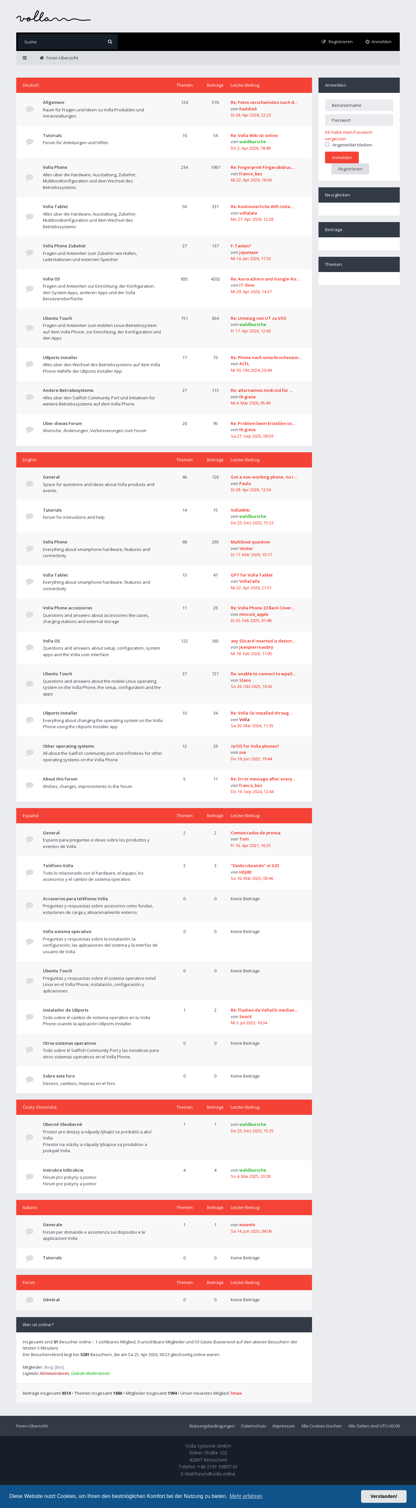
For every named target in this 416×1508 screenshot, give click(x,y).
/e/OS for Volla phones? (255, 746)
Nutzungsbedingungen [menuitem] (212, 1426)
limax (236, 1393)
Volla (244, 719)
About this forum (60, 779)
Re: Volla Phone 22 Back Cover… (263, 608)
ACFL (244, 364)
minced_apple (253, 614)
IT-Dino (246, 285)
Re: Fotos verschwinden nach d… (264, 102)
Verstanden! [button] (383, 1496)
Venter (246, 548)
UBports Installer (60, 357)
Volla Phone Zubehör (64, 246)
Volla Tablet (55, 206)
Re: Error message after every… (263, 779)
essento (247, 1225)
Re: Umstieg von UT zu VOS (258, 318)
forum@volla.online (215, 1474)
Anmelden (335, 85)
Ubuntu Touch (57, 318)
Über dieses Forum (62, 423)
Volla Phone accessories (67, 608)
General (51, 477)
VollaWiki (240, 510)
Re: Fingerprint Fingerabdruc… (262, 167)
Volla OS (51, 279)
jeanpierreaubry (256, 647)
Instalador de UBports (65, 1010)
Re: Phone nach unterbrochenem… (266, 357)
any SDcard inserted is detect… (263, 641)
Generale (52, 1225)
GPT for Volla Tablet (252, 575)
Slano (245, 680)
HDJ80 (245, 872)
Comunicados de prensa (255, 833)
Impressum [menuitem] (284, 1426)
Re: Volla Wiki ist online (254, 135)
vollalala (248, 213)
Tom (244, 839)
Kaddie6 (247, 109)
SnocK (245, 1016)
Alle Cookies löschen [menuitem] (321, 1426)
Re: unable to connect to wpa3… (263, 674)
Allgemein (53, 102)
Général (51, 1299)
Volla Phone (55, 167)
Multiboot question (250, 542)
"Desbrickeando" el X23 (255, 865)
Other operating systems (68, 746)
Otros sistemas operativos (69, 1043)
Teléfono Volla (58, 865)
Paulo (245, 483)
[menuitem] (378, 41)
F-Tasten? (241, 246)
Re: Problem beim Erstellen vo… (263, 423)
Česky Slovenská (40, 1107)
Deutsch (31, 85)
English (30, 460)
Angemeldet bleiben (348, 145)
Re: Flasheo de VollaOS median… (264, 1010)
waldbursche (252, 141)
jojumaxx (248, 252)
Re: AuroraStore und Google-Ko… (265, 279)
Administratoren (54, 1373)
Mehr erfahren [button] (246, 1496)
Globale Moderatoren (90, 1373)
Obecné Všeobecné (62, 1124)
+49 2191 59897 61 (217, 1467)
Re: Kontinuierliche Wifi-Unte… (262, 206)
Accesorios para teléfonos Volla (75, 899)
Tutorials (52, 135)
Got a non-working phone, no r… (264, 477)
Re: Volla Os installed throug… (261, 713)
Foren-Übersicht (32, 1426)
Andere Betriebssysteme (68, 390)
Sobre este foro (59, 1076)
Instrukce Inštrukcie (63, 1170)
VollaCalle (249, 581)
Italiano (30, 1207)
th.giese (247, 397)
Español (31, 815)
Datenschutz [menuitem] (253, 1426)
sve (242, 752)
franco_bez (250, 174)
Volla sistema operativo (67, 931)
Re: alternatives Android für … (261, 390)
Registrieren (350, 169)
